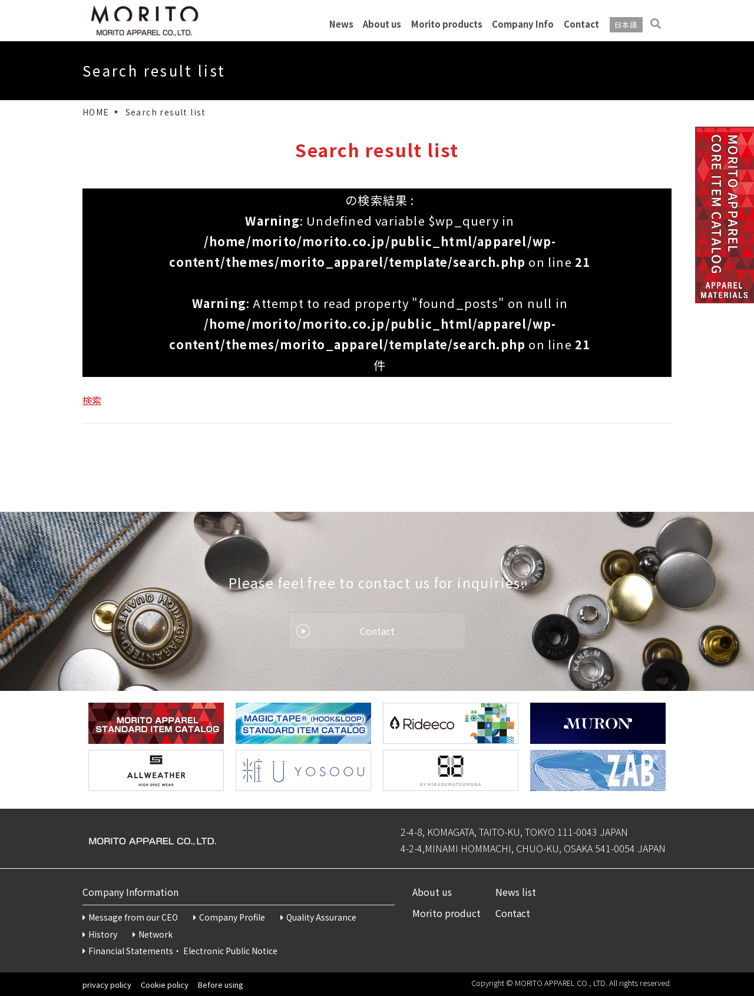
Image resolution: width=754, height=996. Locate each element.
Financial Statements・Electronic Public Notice (179, 951)
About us (382, 24)
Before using (220, 984)
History (99, 934)
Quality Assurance (318, 917)
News (341, 24)
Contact (581, 24)
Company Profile (229, 917)
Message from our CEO (130, 917)
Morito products (446, 24)
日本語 (626, 25)
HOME (96, 112)
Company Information (130, 892)
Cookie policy (164, 984)
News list (515, 892)
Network (153, 934)
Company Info (523, 24)
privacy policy (106, 984)
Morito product (446, 913)
